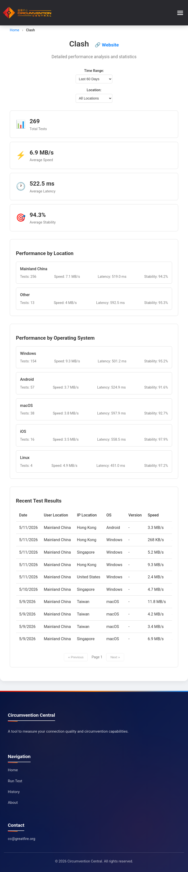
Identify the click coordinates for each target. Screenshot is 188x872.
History (14, 792)
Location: (94, 90)
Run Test (15, 781)
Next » (115, 657)
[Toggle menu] (180, 13)
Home (14, 30)
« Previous (75, 657)
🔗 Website (107, 45)
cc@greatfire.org (21, 839)
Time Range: (94, 71)
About (13, 802)
